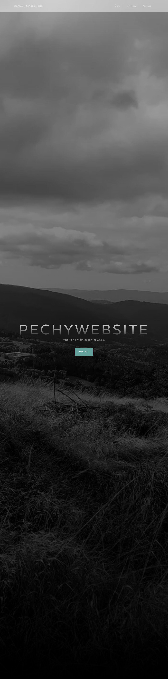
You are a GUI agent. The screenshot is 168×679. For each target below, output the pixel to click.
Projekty (131, 5)
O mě (118, 5)
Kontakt (147, 5)
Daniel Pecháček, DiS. (28, 6)
